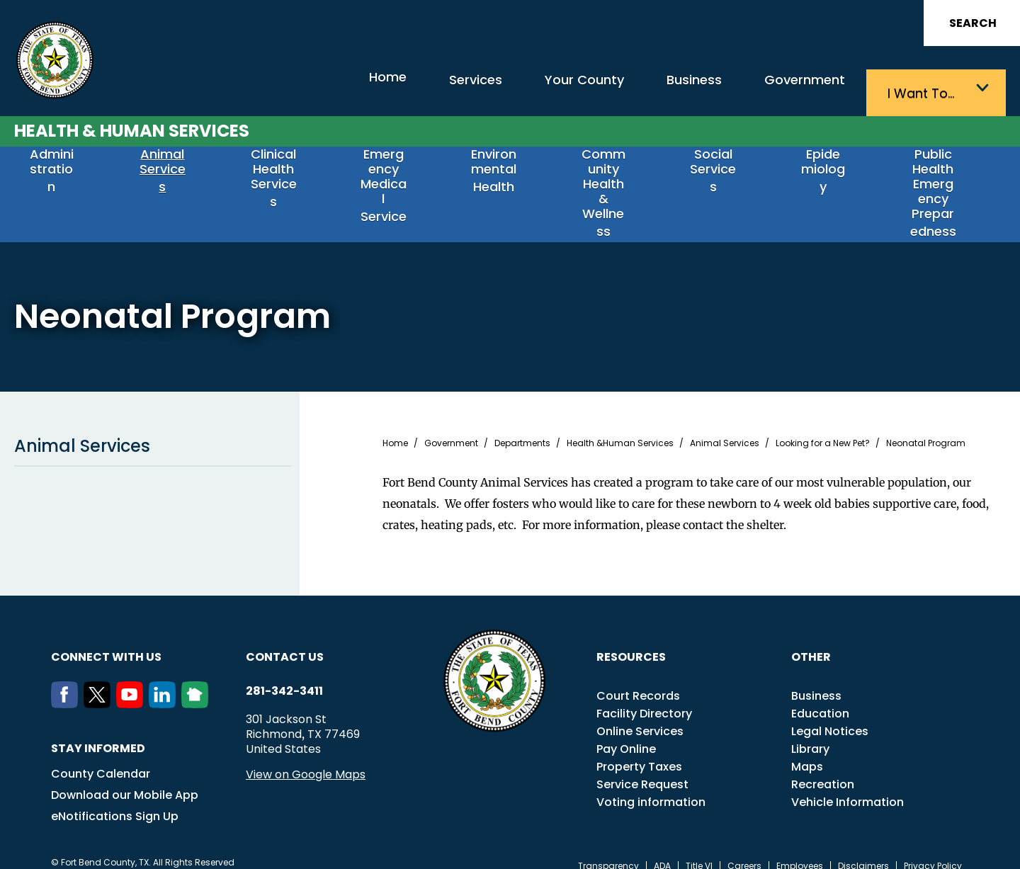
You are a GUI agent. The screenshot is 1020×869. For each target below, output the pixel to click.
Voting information (651, 786)
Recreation (822, 769)
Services (414, 89)
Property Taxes (639, 751)
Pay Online (626, 733)
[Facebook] (67, 688)
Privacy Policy (933, 851)
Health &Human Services (620, 428)
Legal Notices (829, 716)
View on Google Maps (306, 759)
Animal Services (173, 168)
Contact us (285, 641)
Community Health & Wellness (614, 174)
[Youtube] (132, 688)
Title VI (699, 851)
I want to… (927, 89)
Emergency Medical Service (393, 174)
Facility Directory (644, 698)
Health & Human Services (131, 125)
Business (665, 89)
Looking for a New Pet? (823, 428)
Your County (538, 89)
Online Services (640, 716)
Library (810, 733)
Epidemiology (833, 168)
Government (794, 89)
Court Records (638, 680)
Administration (62, 168)
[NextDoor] (197, 688)
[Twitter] (100, 688)
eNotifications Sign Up (114, 801)
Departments (522, 428)
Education (820, 698)
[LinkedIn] (165, 688)
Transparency (608, 851)
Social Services (723, 168)
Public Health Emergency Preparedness (943, 182)
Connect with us (106, 641)
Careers (744, 851)
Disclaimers (863, 851)
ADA (662, 851)
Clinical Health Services (284, 174)
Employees (799, 851)
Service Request (642, 769)
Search (973, 23)
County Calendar (100, 758)
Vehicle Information (847, 786)
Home (308, 88)
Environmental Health (504, 174)
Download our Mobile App (124, 779)
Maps (807, 751)
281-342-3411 (284, 676)
